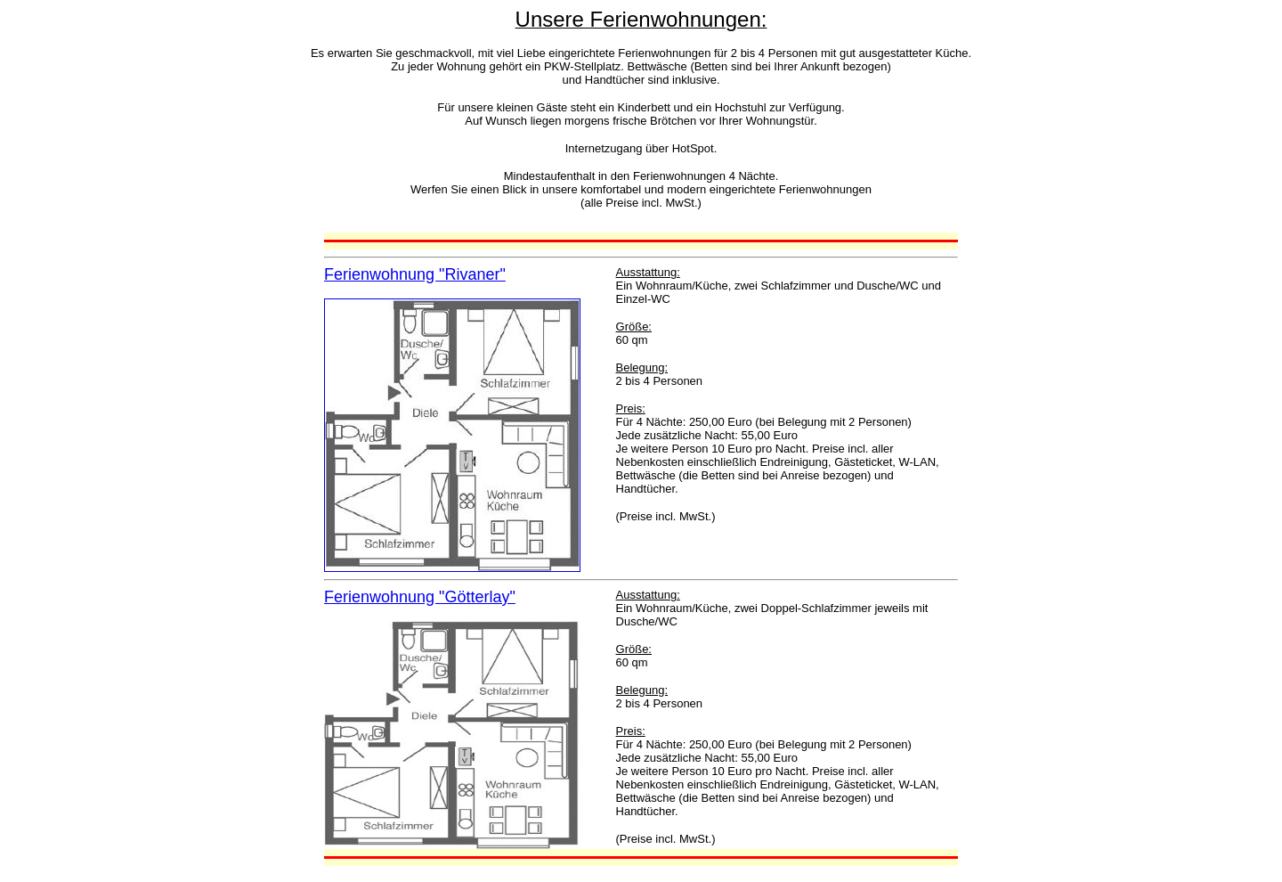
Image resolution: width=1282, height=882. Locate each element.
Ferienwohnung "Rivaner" (415, 274)
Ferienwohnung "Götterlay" (419, 597)
